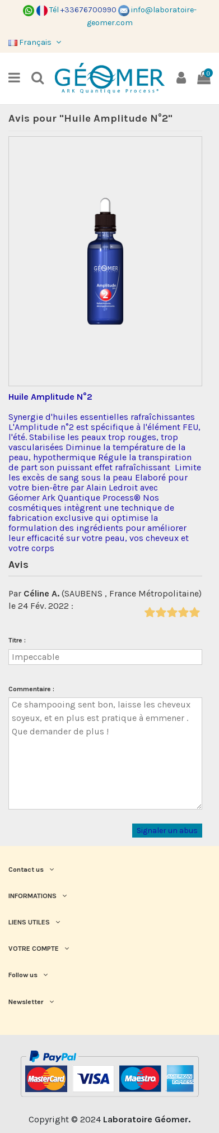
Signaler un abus (167, 830)
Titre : (17, 640)
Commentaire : (31, 689)
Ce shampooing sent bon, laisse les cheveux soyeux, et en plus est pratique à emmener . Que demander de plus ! (105, 753)
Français (35, 42)
